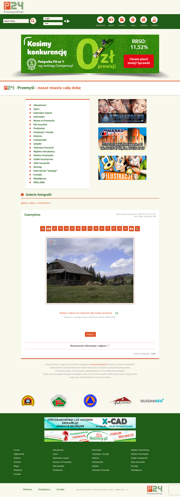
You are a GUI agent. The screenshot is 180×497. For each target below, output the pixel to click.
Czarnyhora (43, 203)
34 (125, 228)
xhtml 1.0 (119, 490)
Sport (37, 109)
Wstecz (90, 334)
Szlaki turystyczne (43, 159)
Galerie (17, 458)
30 (102, 228)
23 (60, 228)
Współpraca (40, 178)
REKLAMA (39, 182)
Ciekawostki (40, 140)
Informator (39, 116)
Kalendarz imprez (43, 113)
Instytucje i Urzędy (43, 132)
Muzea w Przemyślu (44, 120)
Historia (38, 136)
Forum (17, 450)
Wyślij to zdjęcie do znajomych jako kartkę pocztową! (86, 313)
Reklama (18, 470)
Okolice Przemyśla (43, 155)
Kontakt (38, 174)
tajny (32, 203)
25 (72, 228)
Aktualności (40, 105)
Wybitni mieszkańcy (44, 151)
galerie (24, 203)
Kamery (17, 462)
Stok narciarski (42, 163)
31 (107, 228)
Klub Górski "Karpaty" (45, 171)
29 (96, 228)
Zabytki (37, 144)
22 (54, 228)
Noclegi (38, 167)
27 (84, 228)
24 (66, 228)
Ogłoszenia (19, 454)
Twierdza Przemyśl (43, 147)
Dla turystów (40, 124)
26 (78, 228)
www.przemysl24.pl (98, 364)
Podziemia (39, 128)
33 (119, 228)
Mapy (16, 466)
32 (113, 228)
